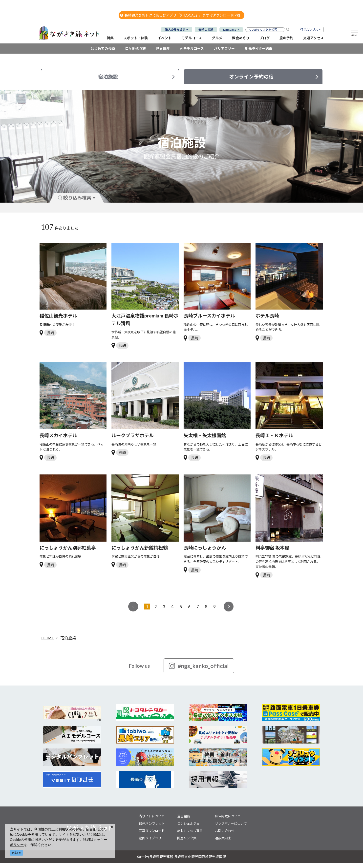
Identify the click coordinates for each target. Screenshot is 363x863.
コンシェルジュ (188, 823)
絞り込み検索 (76, 197)
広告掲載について (228, 816)
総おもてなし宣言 (190, 831)
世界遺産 (163, 48)
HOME (47, 637)
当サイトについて (152, 816)
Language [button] (229, 29)
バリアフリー (224, 48)
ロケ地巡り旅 (135, 48)
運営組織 (183, 816)
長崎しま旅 (205, 29)
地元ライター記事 (258, 48)
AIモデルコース (192, 48)
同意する (16, 852)
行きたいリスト (310, 29)
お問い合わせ (224, 831)
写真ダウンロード (152, 831)
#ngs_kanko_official (199, 665)
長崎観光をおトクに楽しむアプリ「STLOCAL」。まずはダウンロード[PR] (180, 15)
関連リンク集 (186, 838)
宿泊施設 (68, 637)
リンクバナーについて (231, 823)
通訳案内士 (223, 838)
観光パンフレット (152, 823)
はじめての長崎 (103, 48)
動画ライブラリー (152, 838)
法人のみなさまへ (177, 29)
